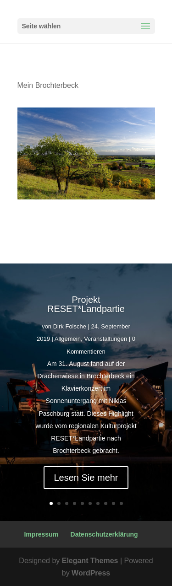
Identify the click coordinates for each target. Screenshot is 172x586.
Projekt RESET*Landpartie (86, 304)
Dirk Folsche (69, 326)
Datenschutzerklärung (104, 534)
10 (121, 503)
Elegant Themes (90, 560)
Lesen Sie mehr (86, 478)
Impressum (41, 534)
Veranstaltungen (105, 338)
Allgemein (68, 338)
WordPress (91, 573)
